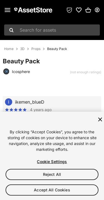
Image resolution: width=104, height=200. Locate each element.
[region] (52, 156)
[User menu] (97, 10)
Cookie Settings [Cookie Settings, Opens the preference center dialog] (52, 161)
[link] (78, 10)
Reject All (52, 174)
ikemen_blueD (29, 102)
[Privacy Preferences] (69, 10)
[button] (88, 10)
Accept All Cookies (52, 190)
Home (9, 49)
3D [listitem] (22, 49)
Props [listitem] (35, 49)
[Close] (100, 119)
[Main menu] (7, 10)
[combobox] (52, 30)
